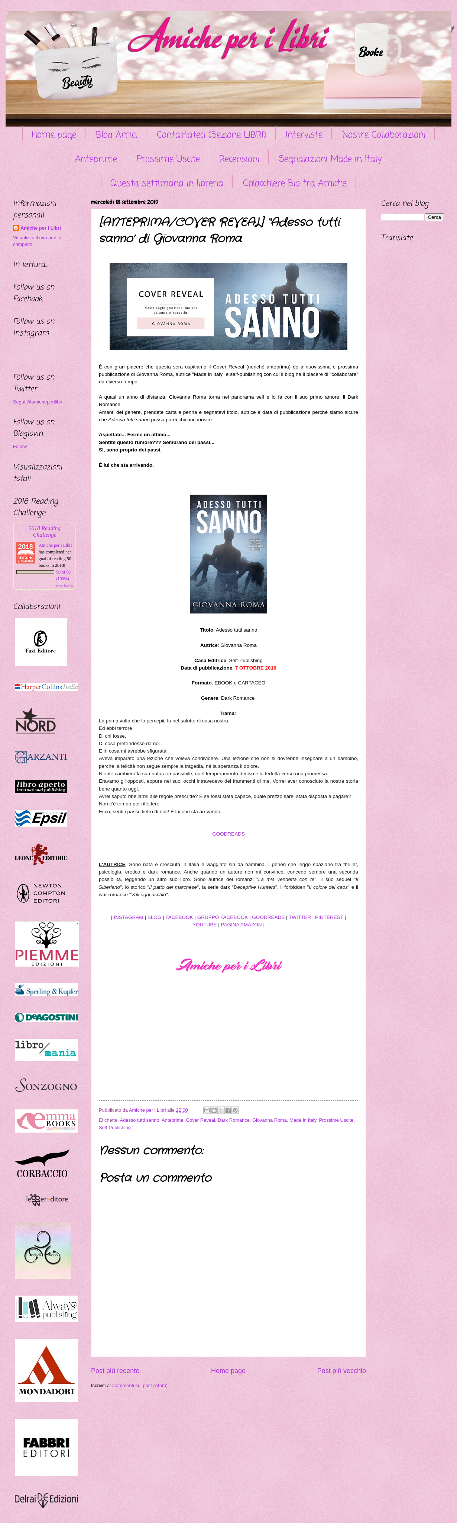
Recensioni (239, 159)
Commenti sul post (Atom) (140, 1385)
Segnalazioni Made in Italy (330, 159)
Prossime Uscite (168, 159)
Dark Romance (234, 1120)
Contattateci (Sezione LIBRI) (211, 135)
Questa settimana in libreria (166, 184)
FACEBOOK (179, 917)
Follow (20, 446)
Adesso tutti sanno (139, 1120)
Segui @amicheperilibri (37, 402)
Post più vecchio (341, 1370)
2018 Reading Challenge (45, 531)
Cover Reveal (200, 1120)
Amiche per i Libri (40, 228)
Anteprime (96, 159)
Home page (54, 135)
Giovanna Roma (269, 1120)
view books (64, 586)
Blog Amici (116, 135)
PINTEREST (329, 917)
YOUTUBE (204, 924)
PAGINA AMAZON (241, 924)
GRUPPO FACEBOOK (222, 917)
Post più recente (115, 1370)
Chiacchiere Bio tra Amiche (295, 184)
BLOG (155, 917)
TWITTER (300, 917)
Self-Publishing (115, 1127)
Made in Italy (302, 1120)
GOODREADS (228, 834)
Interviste (304, 135)
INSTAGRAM (128, 917)
